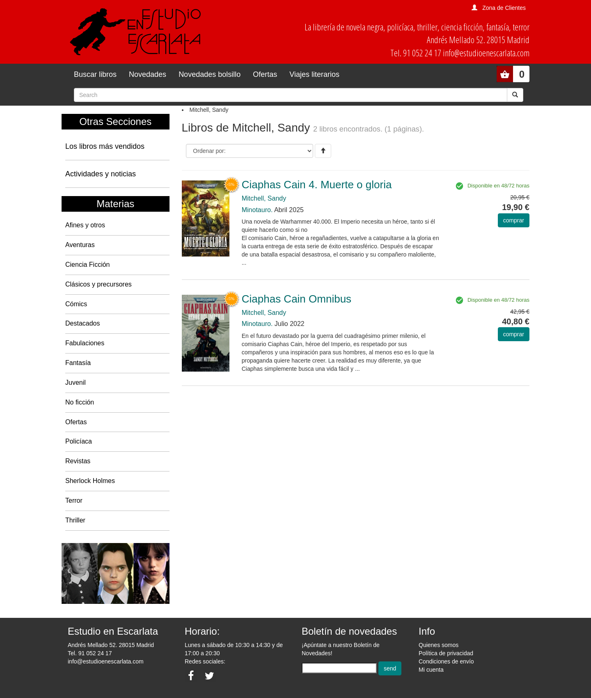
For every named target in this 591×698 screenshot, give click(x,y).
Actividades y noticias (100, 174)
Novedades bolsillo (210, 74)
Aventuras (80, 244)
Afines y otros (85, 225)
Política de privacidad (446, 653)
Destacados (82, 323)
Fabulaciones (84, 343)
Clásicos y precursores (98, 284)
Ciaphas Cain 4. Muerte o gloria (317, 184)
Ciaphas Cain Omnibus (296, 299)
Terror (73, 500)
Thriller (75, 520)
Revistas (77, 461)
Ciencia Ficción (87, 264)
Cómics (76, 303)
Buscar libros (95, 74)
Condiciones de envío (446, 661)
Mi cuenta (431, 669)
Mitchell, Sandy (264, 198)
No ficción (79, 402)
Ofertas (265, 74)
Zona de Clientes (504, 8)
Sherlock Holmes (90, 480)
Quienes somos (438, 645)
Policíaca (78, 441)
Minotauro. (257, 209)
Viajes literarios (314, 74)
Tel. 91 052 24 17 (90, 653)
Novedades (147, 74)
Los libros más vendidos (104, 146)
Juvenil (75, 382)
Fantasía (78, 362)
